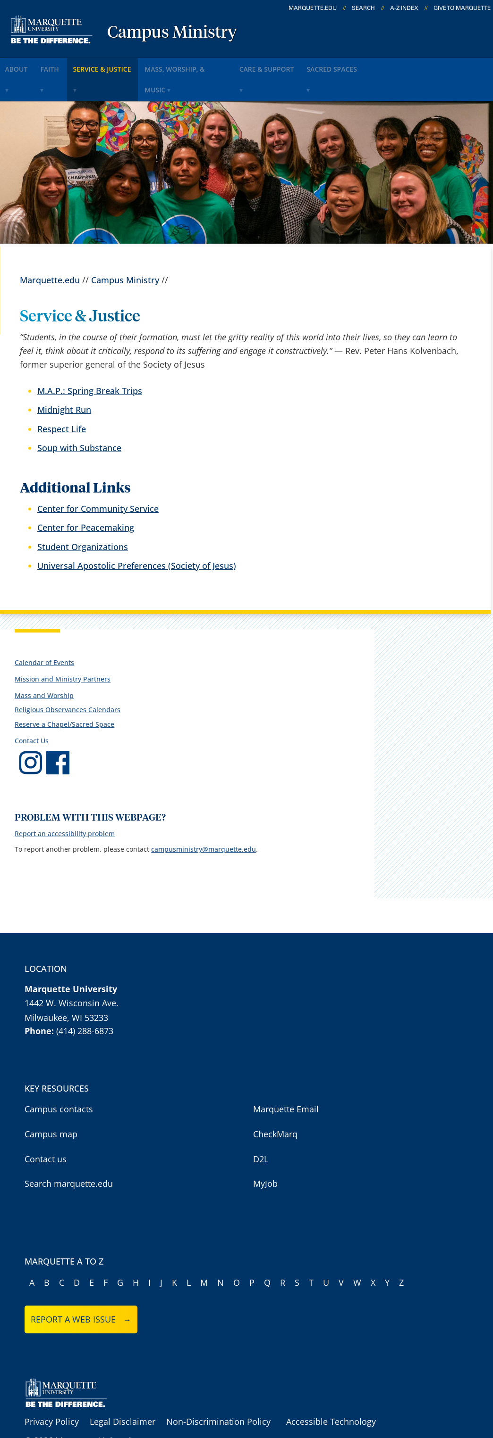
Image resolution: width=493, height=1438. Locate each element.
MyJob (265, 1155)
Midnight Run (64, 381)
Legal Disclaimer (122, 1392)
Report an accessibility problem (65, 805)
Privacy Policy (52, 1392)
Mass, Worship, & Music (224, 65)
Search (363, 8)
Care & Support (316, 65)
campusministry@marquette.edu (203, 820)
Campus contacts (59, 1080)
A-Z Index (404, 8)
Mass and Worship (44, 667)
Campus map (51, 1105)
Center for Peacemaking (85, 499)
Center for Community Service (98, 480)
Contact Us (32, 711)
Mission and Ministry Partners (62, 650)
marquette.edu (313, 8)
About (23, 65)
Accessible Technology (331, 1392)
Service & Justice (129, 65)
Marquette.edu (50, 251)
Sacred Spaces (393, 65)
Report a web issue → (81, 1291)
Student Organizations (82, 518)
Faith (67, 65)
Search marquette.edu (69, 1155)
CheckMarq (275, 1105)
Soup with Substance (79, 419)
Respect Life (61, 400)
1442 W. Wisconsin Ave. (72, 974)
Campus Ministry (172, 33)
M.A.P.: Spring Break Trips (89, 362)
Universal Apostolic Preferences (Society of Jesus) (136, 536)
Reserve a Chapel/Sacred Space (64, 695)
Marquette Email (286, 1080)
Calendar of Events (44, 633)
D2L (260, 1130)
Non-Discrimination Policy (218, 1392)
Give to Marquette (462, 8)
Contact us (46, 1130)
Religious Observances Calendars (67, 681)
